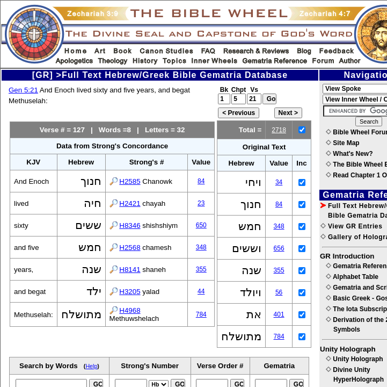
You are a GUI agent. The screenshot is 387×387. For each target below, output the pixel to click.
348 (201, 247)
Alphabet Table (352, 277)
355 (201, 269)
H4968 (129, 310)
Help (91, 366)
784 (201, 314)
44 (201, 291)
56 (278, 292)
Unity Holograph (354, 359)
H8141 (129, 270)
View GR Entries (351, 226)
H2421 (129, 203)
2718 (279, 130)
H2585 (129, 181)
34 (278, 182)
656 (279, 248)
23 (201, 203)
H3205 (129, 292)
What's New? (349, 153)
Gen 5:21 (23, 90)
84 (201, 181)
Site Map (343, 143)
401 (279, 314)
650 (201, 225)
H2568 (129, 247)
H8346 (129, 225)
